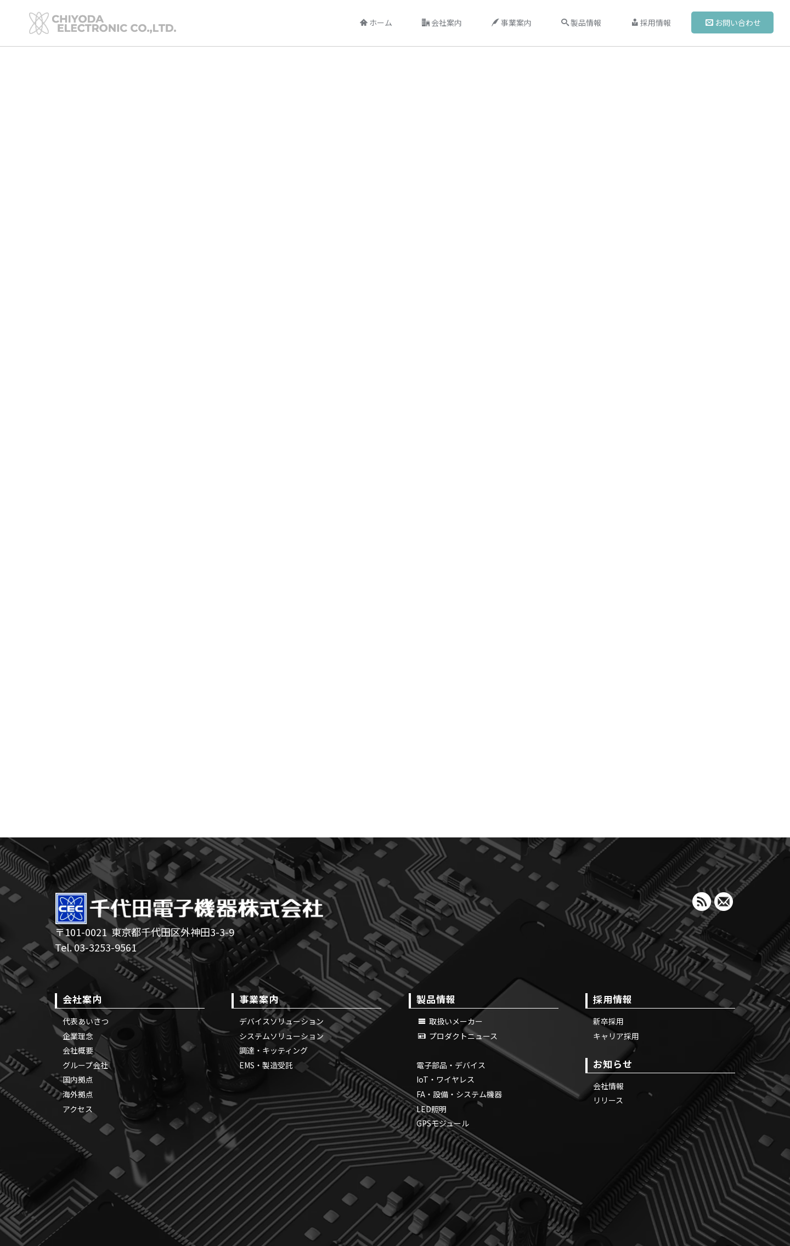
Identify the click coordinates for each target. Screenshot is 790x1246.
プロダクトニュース (458, 1035)
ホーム (376, 22)
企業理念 (78, 1035)
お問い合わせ (733, 22)
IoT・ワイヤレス (445, 1079)
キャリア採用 (616, 1035)
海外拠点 (78, 1094)
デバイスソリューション (281, 1021)
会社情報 (608, 1085)
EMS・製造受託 (266, 1065)
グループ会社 (85, 1065)
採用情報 (651, 22)
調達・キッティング (273, 1050)
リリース (608, 1100)
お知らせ (613, 1064)
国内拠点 (78, 1079)
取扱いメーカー (450, 1021)
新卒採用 (608, 1021)
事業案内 (512, 22)
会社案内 (442, 22)
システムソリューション (281, 1035)
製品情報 (581, 22)
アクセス (78, 1108)
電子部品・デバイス (451, 1065)
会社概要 (78, 1050)
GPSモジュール (442, 1123)
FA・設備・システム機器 (459, 1094)
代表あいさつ (86, 1021)
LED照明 (431, 1108)
